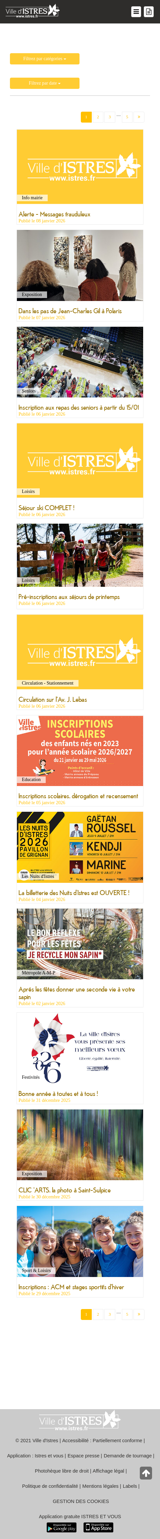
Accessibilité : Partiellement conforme (102, 1440)
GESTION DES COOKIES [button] (81, 1501)
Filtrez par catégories (44, 58)
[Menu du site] (136, 11)
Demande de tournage (128, 1455)
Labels (130, 1486)
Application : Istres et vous (35, 1455)
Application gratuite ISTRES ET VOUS (80, 1516)
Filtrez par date (45, 83)
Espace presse (83, 1455)
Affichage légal (108, 1471)
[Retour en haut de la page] (146, 1474)
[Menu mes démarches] (149, 11)
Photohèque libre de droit (62, 1471)
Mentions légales (100, 1486)
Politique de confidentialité (50, 1486)
